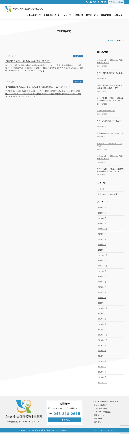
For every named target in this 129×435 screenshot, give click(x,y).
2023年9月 (102, 245)
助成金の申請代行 (100, 405)
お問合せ (66, 420)
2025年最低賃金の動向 (106, 111)
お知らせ (78, 56)
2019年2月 (102, 319)
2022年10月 (102, 255)
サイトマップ (115, 430)
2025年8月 (102, 218)
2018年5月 (102, 367)
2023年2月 (102, 250)
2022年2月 (102, 261)
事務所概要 (98, 419)
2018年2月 (102, 377)
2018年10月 (102, 340)
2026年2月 (102, 213)
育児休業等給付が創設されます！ (110, 133)
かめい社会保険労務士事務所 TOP (105, 401)
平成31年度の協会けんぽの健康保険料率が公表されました (38, 87)
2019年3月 (102, 314)
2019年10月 (102, 308)
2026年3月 (102, 207)
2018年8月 (102, 351)
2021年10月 (102, 266)
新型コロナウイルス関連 (107, 194)
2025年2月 (102, 223)
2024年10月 (102, 229)
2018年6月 (102, 361)
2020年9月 (102, 277)
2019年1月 (102, 324)
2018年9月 (102, 345)
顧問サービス (99, 415)
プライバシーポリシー (99, 430)
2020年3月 (102, 298)
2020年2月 (102, 303)
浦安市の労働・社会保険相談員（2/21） (28, 61)
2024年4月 (102, 234)
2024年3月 (102, 239)
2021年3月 (102, 271)
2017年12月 (102, 383)
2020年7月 (102, 282)
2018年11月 (102, 335)
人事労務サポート (100, 409)
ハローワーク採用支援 (102, 412)
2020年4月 (102, 292)
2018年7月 (102, 356)
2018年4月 (102, 372)
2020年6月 (102, 287)
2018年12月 (102, 330)
